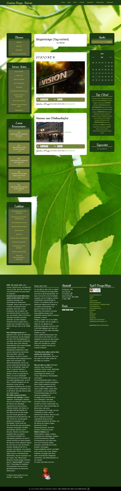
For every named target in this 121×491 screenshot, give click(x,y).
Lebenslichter (93, 300)
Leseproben (19, 50)
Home (63, 2)
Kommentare (69, 104)
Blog (69, 2)
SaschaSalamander (95, 308)
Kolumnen (19, 46)
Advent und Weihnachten (19, 54)
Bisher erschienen (19, 79)
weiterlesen (40, 94)
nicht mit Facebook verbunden (38, 99)
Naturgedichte (19, 110)
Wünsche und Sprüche (19, 242)
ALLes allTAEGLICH (96, 295)
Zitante (92, 297)
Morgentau (93, 317)
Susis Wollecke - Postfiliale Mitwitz (100, 304)
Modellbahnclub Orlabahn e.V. (98, 321)
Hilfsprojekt (19, 87)
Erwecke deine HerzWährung (19, 238)
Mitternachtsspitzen (95, 302)
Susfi (91, 312)
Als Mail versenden (73, 99)
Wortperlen (93, 314)
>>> (110, 57)
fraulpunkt (92, 310)
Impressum (90, 2)
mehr (19, 138)
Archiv (75, 2)
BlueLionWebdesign (103, 325)
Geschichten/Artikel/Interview (19, 91)
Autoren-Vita (19, 75)
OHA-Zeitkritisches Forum (19, 222)
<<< (93, 57)
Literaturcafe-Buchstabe (19, 251)
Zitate (98, 148)
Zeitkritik (19, 42)
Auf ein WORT (19, 71)
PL (74, 104)
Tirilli (91, 299)
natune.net (19, 234)
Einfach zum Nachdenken (97, 319)
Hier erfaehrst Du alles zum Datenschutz (72, 489)
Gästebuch (110, 2)
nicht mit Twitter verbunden (55, 99)
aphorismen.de (19, 230)
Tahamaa (92, 316)
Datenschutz (100, 2)
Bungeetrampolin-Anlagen (19, 226)
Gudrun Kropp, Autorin (19, 3)
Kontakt (82, 2)
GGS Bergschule (95, 306)
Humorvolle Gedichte (19, 100)
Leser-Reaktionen (19, 83)
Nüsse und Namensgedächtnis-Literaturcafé (19, 257)
